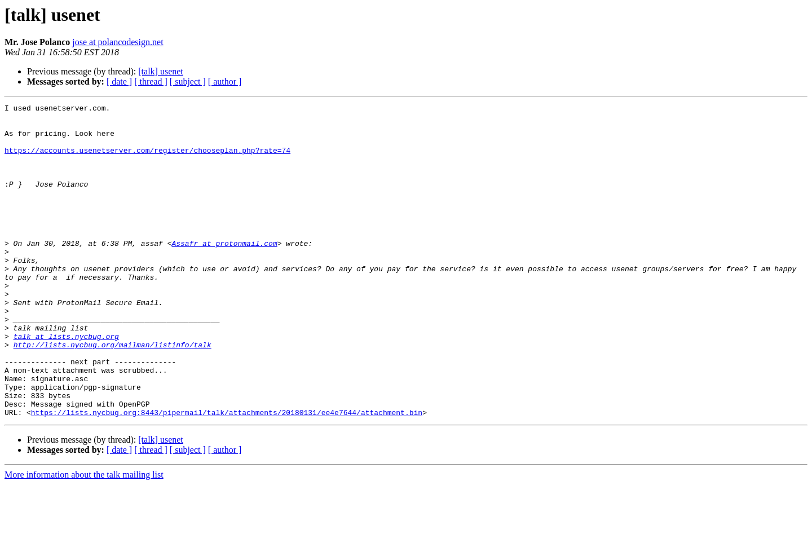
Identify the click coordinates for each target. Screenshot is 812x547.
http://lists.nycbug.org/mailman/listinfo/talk (112, 394)
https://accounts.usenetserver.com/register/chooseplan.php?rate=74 (147, 160)
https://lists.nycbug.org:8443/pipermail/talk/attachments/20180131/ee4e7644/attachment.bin (226, 475)
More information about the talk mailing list (84, 537)
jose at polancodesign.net (117, 42)
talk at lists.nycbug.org (66, 383)
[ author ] (225, 81)
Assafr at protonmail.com (224, 272)
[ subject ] (188, 81)
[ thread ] (150, 81)
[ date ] (119, 81)
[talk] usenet (160, 71)
